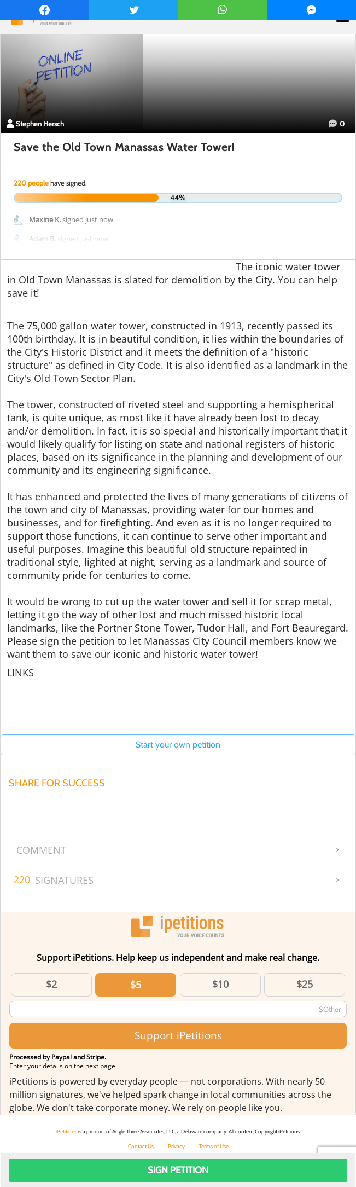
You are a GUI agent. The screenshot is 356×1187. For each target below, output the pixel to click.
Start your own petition (178, 744)
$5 (135, 984)
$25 (304, 984)
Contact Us (141, 1146)
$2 (51, 984)
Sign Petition (178, 1170)
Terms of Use (214, 1146)
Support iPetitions (178, 1035)
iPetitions (66, 1131)
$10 (220, 984)
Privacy (176, 1146)
